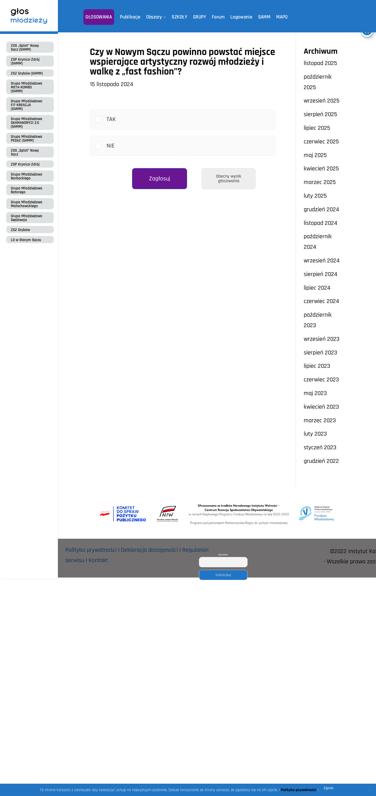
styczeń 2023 (320, 447)
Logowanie (239, 17)
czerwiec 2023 (321, 379)
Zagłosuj (159, 178)
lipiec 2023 (317, 366)
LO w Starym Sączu (26, 239)
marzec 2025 (320, 182)
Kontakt (98, 560)
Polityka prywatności (91, 550)
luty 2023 (315, 434)
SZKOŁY (179, 17)
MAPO (278, 17)
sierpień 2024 (320, 274)
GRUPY (199, 17)
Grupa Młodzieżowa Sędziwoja (26, 218)
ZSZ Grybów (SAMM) (27, 73)
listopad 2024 (320, 223)
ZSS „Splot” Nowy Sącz (25, 152)
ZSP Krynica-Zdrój (25, 164)
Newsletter (223, 554)
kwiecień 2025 (321, 168)
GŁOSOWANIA (102, 17)
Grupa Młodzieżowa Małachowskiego (26, 204)
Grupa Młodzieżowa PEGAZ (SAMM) (26, 138)
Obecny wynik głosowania (228, 178)
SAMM (261, 17)
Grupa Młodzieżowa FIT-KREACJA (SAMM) (26, 105)
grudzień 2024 (321, 209)
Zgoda (328, 788)
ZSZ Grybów (20, 229)
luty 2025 (315, 196)
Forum (217, 17)
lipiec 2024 (317, 288)
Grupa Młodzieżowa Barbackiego (26, 176)
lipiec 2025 (317, 128)
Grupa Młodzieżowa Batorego (26, 190)
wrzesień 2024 (322, 260)
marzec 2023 (320, 420)
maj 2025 (315, 155)
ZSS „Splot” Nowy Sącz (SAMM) (25, 47)
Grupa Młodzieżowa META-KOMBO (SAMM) (26, 87)
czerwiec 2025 (321, 141)
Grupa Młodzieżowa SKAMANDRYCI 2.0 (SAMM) (26, 122)
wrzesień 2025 (321, 101)
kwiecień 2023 (321, 407)
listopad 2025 (320, 63)
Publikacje (132, 17)
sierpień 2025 (320, 114)
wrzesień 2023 (321, 339)
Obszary (155, 17)
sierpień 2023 (320, 352)
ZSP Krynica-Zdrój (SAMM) (25, 61)
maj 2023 (315, 393)
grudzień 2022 (321, 461)
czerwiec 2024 (321, 301)
